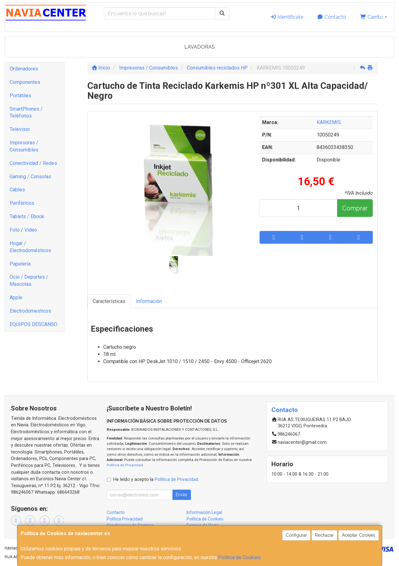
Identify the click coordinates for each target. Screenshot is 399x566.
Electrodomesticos (30, 311)
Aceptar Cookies (358, 535)
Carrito (373, 17)
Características (109, 301)
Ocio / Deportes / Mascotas (29, 280)
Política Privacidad (125, 518)
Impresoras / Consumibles (24, 146)
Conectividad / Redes (33, 163)
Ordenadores (24, 69)
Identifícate (286, 17)
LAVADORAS (199, 47)
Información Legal (204, 512)
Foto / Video (23, 230)
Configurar (296, 535)
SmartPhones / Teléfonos (26, 112)
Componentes (25, 82)
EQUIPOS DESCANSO (33, 324)
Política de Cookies (239, 557)
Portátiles (20, 95)
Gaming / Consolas (30, 177)
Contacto (331, 17)
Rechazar (324, 535)
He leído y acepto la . (156, 479)
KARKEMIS (329, 122)
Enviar (181, 494)
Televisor (20, 129)
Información (149, 301)
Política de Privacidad (125, 465)
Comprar (354, 208)
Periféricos (22, 203)
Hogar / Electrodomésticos (30, 246)
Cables (17, 190)
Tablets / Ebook (27, 216)
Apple (16, 297)
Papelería (20, 264)
